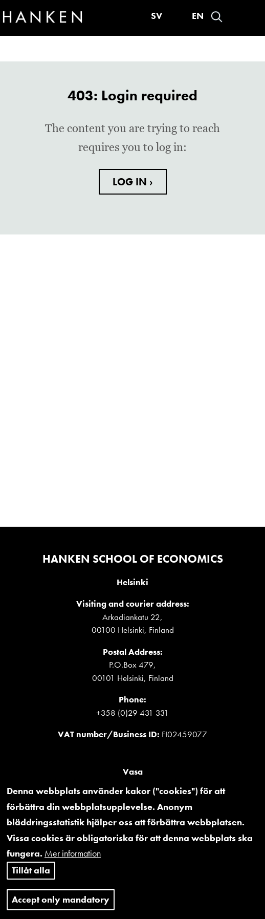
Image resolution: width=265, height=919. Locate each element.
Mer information (73, 866)
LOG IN (131, 181)
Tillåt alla (31, 883)
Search (217, 17)
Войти (234, 17)
